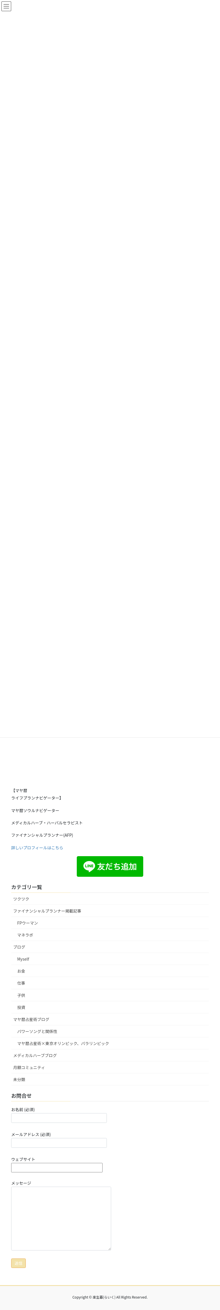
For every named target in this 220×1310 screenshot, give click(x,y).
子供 (21, 995)
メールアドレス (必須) (59, 1139)
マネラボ (25, 935)
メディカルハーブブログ (35, 1055)
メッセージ (61, 1215)
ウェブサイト (57, 1163)
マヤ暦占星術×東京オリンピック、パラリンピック (63, 1043)
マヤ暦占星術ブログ (31, 1019)
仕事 (21, 983)
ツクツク (21, 899)
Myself (23, 959)
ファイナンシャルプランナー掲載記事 (47, 911)
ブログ (19, 947)
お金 (21, 971)
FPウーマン (27, 923)
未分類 (19, 1079)
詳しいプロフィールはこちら (37, 847)
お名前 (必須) (59, 1115)
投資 (21, 1007)
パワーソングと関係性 (37, 1031)
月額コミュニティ (29, 1067)
